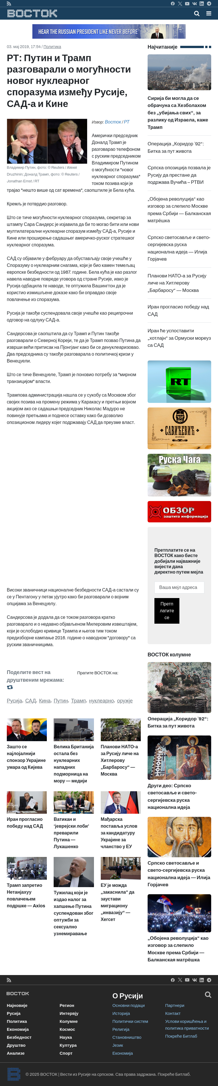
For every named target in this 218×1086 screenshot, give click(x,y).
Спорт (66, 1053)
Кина (45, 701)
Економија (18, 1029)
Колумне (69, 1021)
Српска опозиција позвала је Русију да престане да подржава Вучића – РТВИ (179, 175)
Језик (117, 1045)
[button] (208, 13)
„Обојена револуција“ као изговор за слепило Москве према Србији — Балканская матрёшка (179, 937)
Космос (67, 1029)
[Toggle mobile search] (197, 13)
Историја (121, 1013)
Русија (14, 701)
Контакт (173, 1013)
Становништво (126, 1037)
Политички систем (130, 1021)
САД (30, 701)
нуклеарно (101, 701)
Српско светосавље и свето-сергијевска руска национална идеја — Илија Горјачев (179, 861)
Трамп (78, 701)
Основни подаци (128, 1005)
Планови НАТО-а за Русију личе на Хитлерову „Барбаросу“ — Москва (177, 283)
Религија (120, 1029)
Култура (68, 1045)
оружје (125, 701)
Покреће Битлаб (181, 1036)
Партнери (174, 1005)
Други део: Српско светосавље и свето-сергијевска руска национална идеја (179, 783)
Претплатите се (167, 610)
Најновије (17, 1005)
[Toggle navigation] (207, 13)
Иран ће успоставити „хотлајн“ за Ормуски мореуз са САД (179, 338)
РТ (127, 121)
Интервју (69, 1013)
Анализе (16, 1053)
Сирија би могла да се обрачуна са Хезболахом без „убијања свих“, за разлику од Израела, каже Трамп (179, 100)
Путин (61, 701)
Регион (67, 1005)
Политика (52, 47)
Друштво (16, 1045)
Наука (66, 1037)
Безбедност (19, 1037)
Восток (113, 121)
